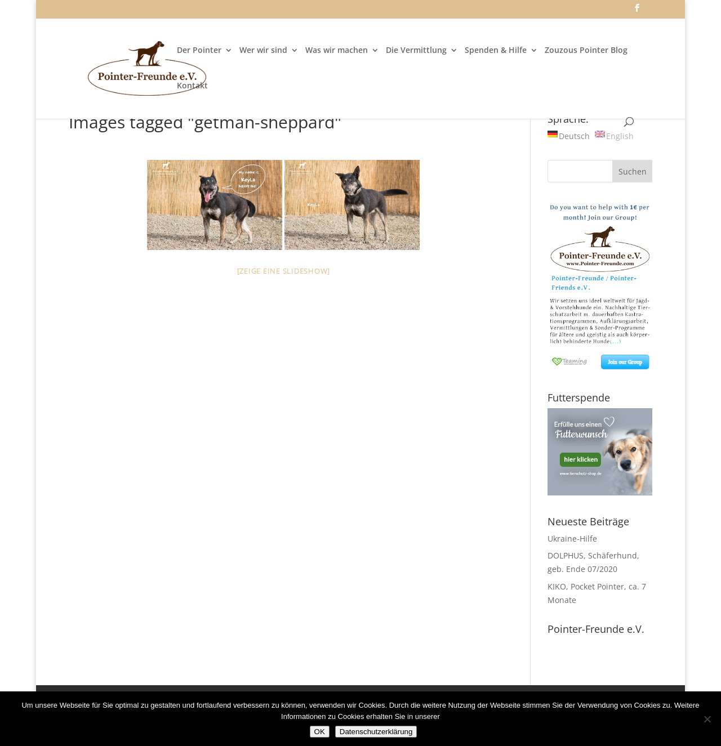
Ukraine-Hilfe (572, 538)
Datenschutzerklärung (376, 731)
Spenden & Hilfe (496, 50)
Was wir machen (336, 50)
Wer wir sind (263, 50)
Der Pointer (199, 50)
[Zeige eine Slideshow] (284, 271)
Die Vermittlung (416, 50)
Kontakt (192, 86)
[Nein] (707, 719)
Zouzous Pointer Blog (586, 50)
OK (319, 731)
